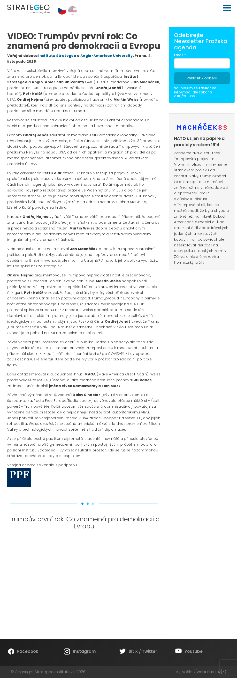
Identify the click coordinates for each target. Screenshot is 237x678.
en (72, 10)
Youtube (193, 651)
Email (180, 55)
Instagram (84, 651)
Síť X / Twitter (143, 651)
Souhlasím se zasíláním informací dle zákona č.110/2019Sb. (195, 92)
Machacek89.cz (202, 126)
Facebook (27, 651)
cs (62, 10)
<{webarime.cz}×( (209, 672)
